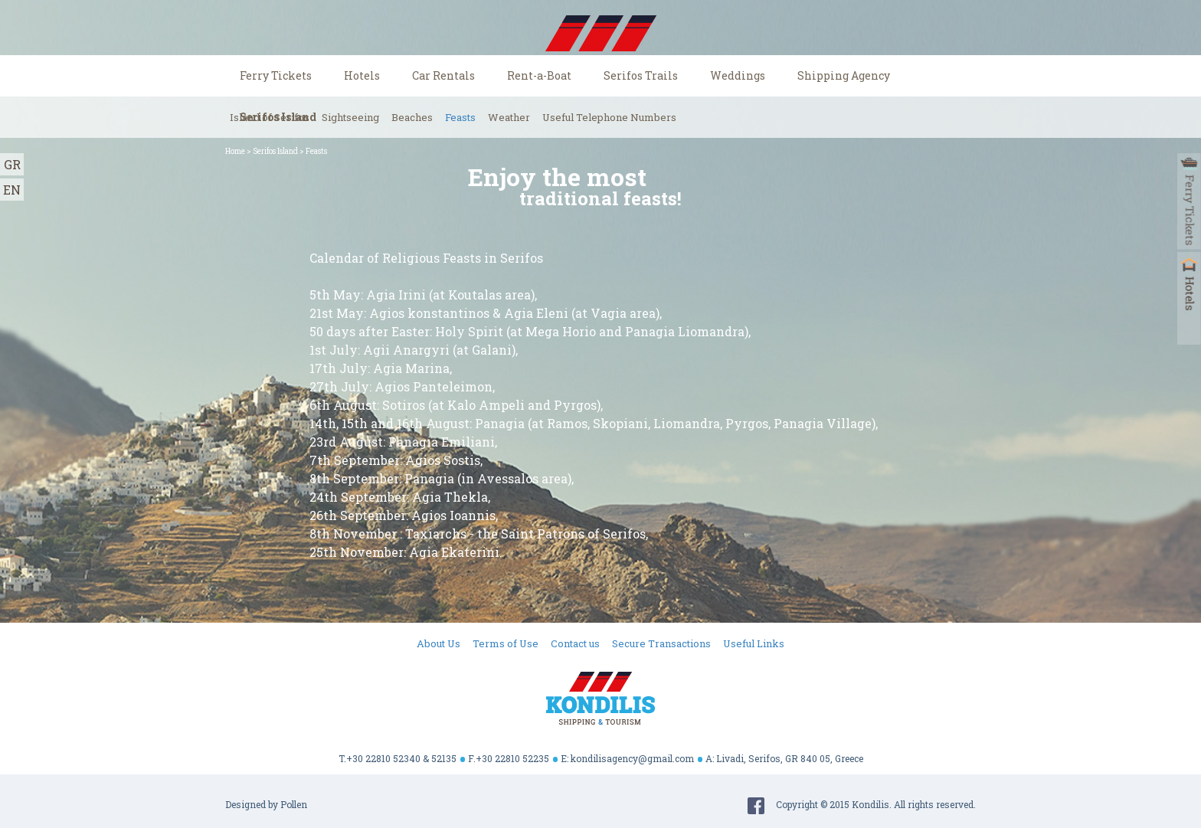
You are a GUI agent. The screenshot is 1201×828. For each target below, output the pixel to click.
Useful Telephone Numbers (609, 117)
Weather (509, 117)
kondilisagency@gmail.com (632, 758)
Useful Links (753, 643)
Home (235, 151)
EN (12, 190)
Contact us (575, 643)
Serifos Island (275, 151)
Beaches (412, 117)
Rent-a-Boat (539, 75)
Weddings (737, 75)
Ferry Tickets (276, 75)
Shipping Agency (843, 75)
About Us (438, 643)
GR (12, 164)
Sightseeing (350, 117)
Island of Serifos (269, 117)
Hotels (362, 75)
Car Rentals (443, 75)
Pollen (293, 804)
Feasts (460, 117)
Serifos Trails (641, 75)
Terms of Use (505, 643)
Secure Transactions (661, 643)
